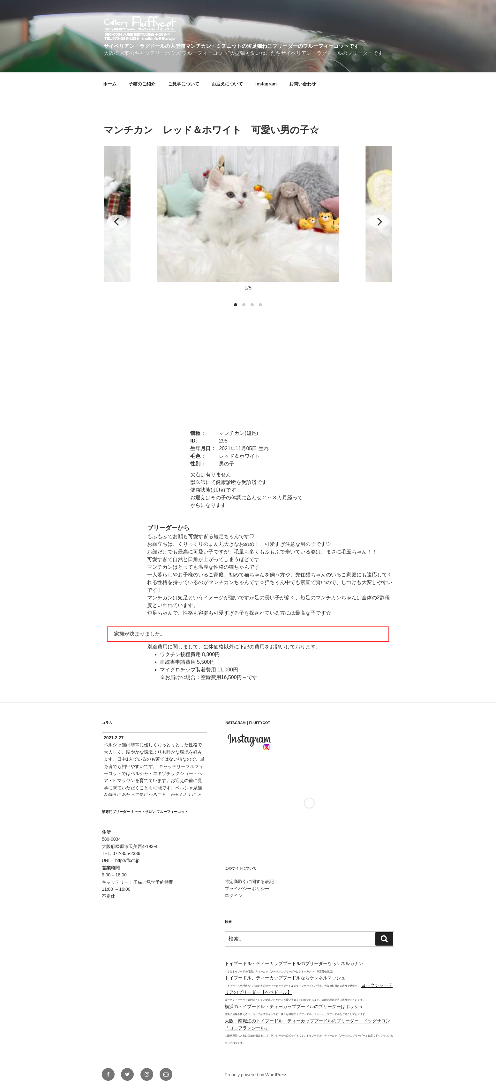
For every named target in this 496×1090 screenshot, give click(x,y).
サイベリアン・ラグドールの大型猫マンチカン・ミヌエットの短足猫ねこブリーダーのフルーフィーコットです (231, 46)
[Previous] (117, 222)
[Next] (379, 222)
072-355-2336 (126, 853)
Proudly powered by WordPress (256, 1074)
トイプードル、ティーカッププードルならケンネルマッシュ (285, 977)
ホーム (109, 83)
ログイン (234, 895)
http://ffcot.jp (127, 860)
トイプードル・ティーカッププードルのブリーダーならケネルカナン (294, 963)
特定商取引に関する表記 (249, 881)
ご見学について (183, 83)
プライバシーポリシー (247, 888)
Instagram (266, 83)
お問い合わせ (302, 83)
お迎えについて (227, 83)
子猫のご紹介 (142, 83)
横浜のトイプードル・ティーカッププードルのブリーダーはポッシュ (294, 1006)
